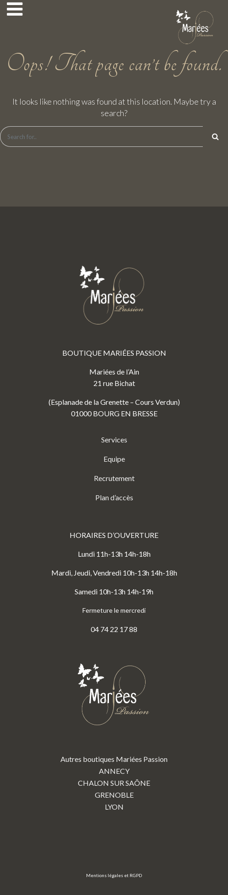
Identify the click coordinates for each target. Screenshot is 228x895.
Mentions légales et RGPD (114, 875)
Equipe (114, 458)
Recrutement (114, 478)
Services (114, 439)
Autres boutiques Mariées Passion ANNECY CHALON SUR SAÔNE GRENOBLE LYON (114, 730)
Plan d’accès (114, 497)
